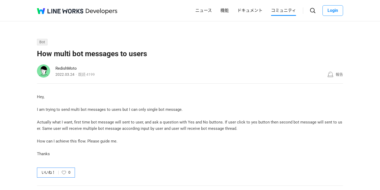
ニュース (203, 10)
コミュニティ (283, 10)
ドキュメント (250, 10)
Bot (42, 42)
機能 (224, 10)
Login (332, 10)
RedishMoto (66, 68)
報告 (339, 74)
